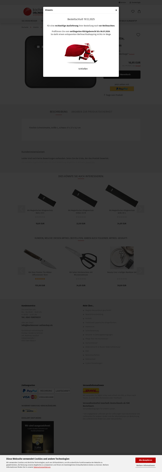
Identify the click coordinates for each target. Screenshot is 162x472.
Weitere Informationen (145, 465)
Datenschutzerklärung (42, 467)
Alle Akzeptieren (145, 460)
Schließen (81, 69)
